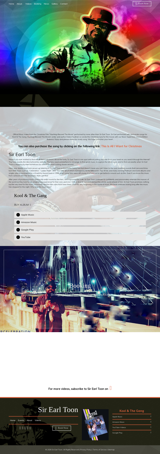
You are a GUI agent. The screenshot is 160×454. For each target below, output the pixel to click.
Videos (28, 3)
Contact (64, 3)
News (46, 3)
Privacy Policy (85, 450)
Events (21, 420)
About (20, 3)
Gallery (55, 3)
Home (11, 3)
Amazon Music (131, 422)
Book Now (142, 3)
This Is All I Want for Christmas (121, 146)
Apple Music (131, 416)
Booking (37, 3)
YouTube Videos (131, 427)
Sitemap (111, 450)
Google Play (131, 433)
